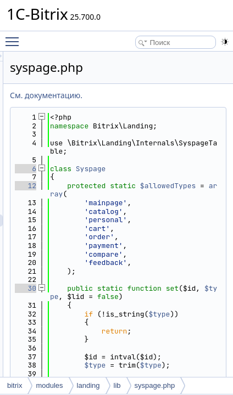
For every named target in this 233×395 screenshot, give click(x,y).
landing (88, 385)
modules (49, 385)
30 (114, 339)
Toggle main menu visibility (14, 36)
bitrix (14, 385)
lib (117, 385)
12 (114, 202)
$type (149, 357)
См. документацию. (135, 95)
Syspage (180, 185)
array (149, 219)
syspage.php (155, 385)
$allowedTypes (179, 211)
